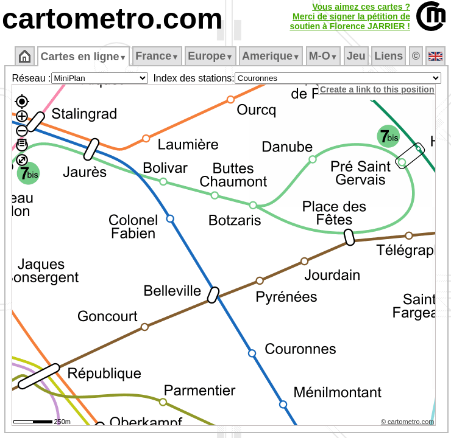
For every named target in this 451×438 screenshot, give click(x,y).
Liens (388, 56)
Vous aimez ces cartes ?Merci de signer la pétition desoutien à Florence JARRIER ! (349, 16)
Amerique (271, 56)
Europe (210, 56)
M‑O (323, 56)
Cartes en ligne (83, 56)
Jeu (356, 56)
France (157, 56)
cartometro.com (112, 18)
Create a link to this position (377, 89)
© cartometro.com (408, 421)
